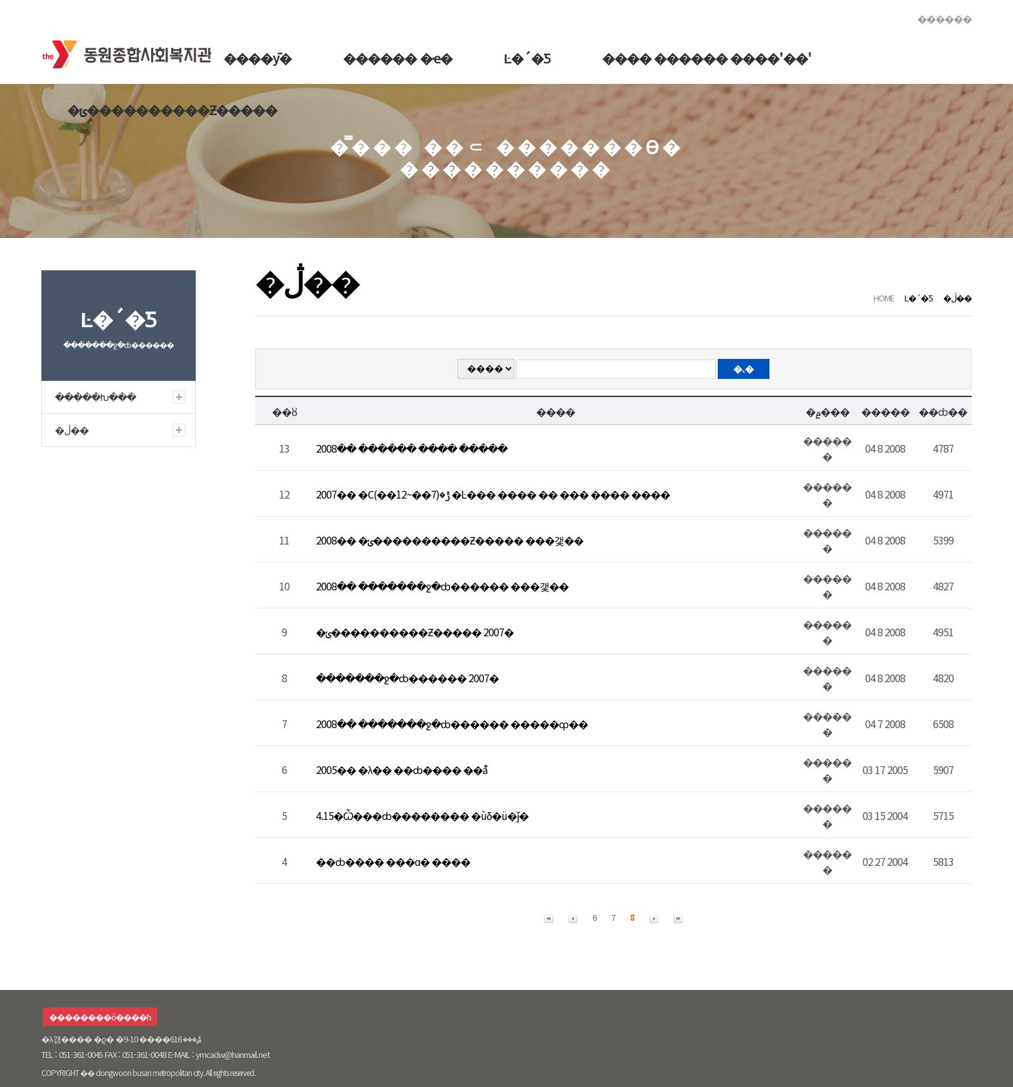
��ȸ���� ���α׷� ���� (393, 861)
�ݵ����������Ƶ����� (172, 109)
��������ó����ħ (100, 1017)
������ (944, 18)
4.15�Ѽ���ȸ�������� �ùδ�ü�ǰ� (422, 815)
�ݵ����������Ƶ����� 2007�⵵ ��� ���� (414, 632)
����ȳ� (257, 57)
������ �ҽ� (397, 57)
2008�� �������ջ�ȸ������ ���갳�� (442, 586)
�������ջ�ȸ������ (131, 51)
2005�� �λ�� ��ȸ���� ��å (401, 769)
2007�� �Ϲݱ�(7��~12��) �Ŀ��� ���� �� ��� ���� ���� (493, 494)
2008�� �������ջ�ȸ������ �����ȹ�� (452, 723)
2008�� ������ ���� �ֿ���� (411, 448)
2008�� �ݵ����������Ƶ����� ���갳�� (449, 540)
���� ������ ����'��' (706, 57)
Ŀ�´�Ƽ (527, 57)
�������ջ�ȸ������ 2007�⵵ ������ (406, 677)
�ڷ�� (957, 298)
